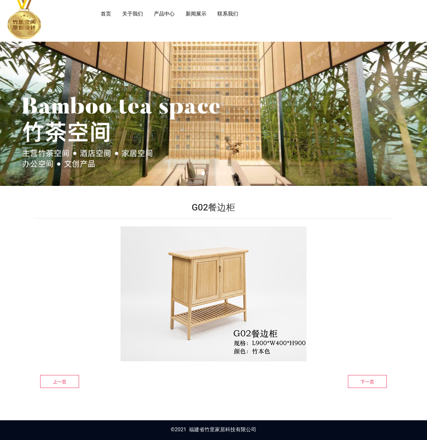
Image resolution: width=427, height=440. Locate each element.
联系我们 (227, 14)
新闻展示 (196, 14)
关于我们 (132, 14)
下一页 (367, 381)
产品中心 (164, 14)
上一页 (59, 381)
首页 (106, 14)
